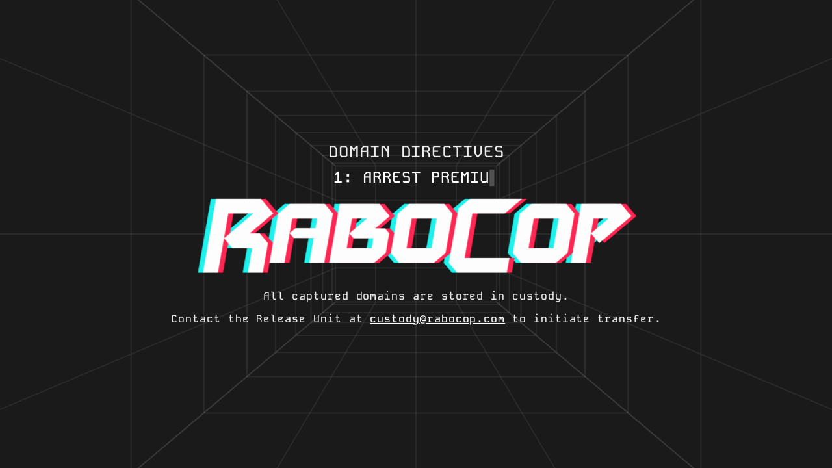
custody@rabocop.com (437, 319)
